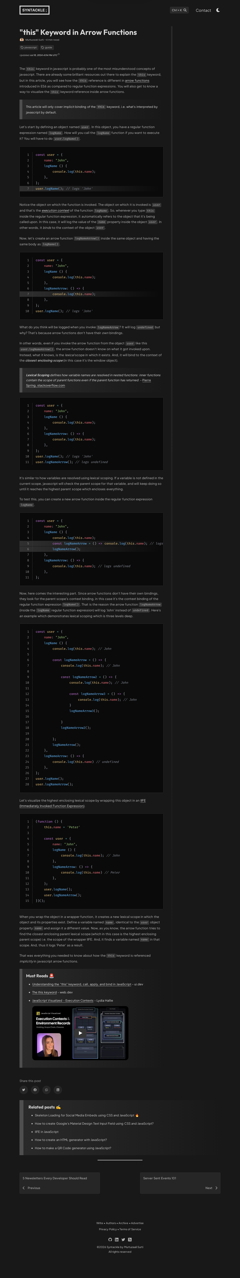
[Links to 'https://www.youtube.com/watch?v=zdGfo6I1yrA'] (55, 210)
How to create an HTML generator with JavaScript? (71, 1140)
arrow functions (137, 80)
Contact (203, 10)
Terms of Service (130, 1229)
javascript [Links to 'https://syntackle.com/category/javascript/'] (29, 47)
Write (99, 1223)
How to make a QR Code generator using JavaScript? (73, 1148)
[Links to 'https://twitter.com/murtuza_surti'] (123, 1240)
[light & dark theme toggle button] (218, 10)
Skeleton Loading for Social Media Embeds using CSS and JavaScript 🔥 (87, 1115)
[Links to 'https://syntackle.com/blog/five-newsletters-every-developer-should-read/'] (60, 1183)
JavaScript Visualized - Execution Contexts (62, 1000)
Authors (111, 1223)
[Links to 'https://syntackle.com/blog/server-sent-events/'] (180, 1183)
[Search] (179, 10)
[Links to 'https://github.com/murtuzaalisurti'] (110, 1240)
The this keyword (44, 992)
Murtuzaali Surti (35, 39)
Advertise (137, 1223)
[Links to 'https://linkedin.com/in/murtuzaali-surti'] (116, 1240)
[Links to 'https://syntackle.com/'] (35, 10)
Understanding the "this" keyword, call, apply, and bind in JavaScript (81, 984)
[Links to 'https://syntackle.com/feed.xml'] (130, 1240)
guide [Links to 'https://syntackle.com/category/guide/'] (46, 47)
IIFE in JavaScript (47, 1132)
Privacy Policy (108, 1229)
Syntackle (113, 1247)
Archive (123, 1223)
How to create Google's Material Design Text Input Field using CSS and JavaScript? (94, 1123)
